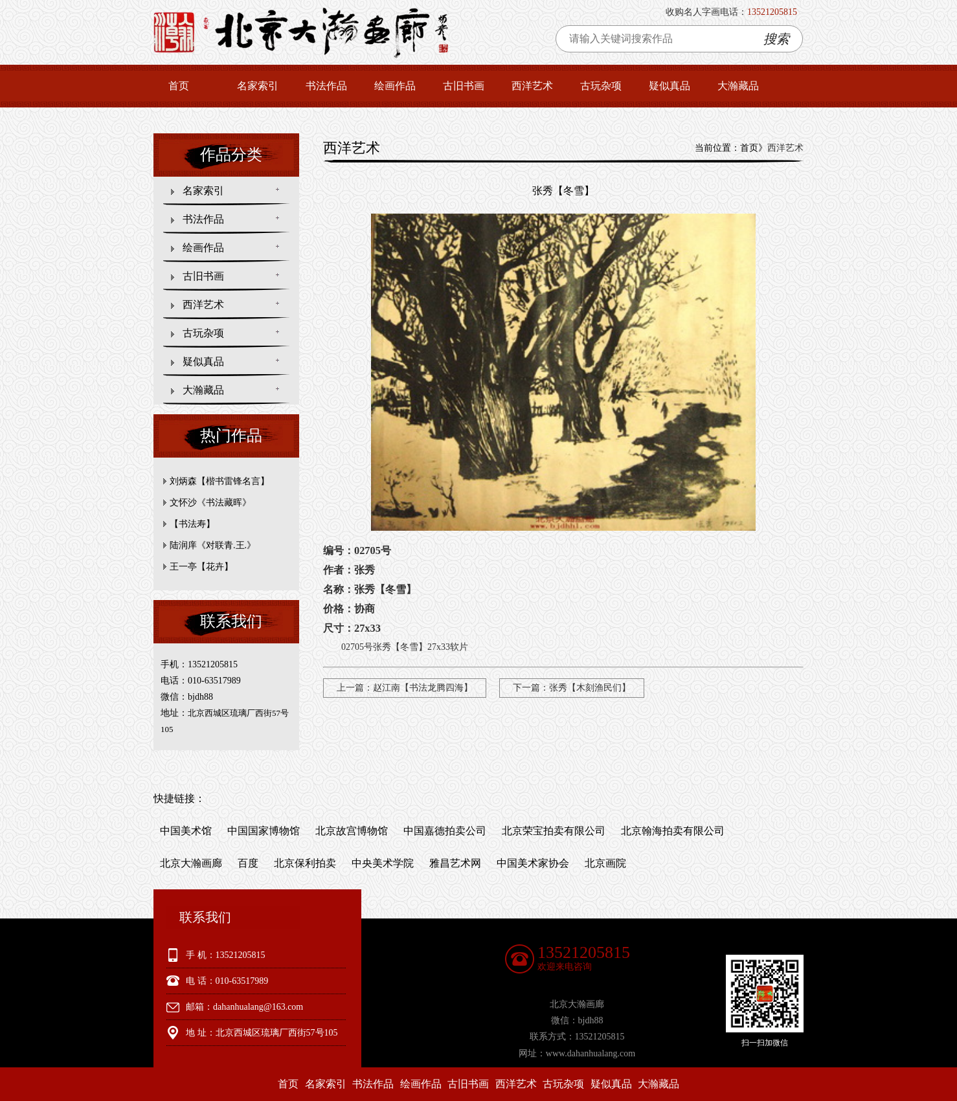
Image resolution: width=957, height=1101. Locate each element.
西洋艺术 (532, 85)
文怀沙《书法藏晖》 (210, 502)
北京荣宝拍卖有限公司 (553, 830)
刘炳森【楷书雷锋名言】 (219, 481)
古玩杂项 (601, 85)
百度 (248, 863)
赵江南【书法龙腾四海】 (423, 688)
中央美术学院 (383, 863)
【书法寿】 (192, 524)
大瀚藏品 (738, 85)
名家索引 (257, 85)
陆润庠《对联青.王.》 (213, 545)
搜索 (776, 39)
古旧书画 (463, 85)
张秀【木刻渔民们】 (590, 688)
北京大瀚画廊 (191, 863)
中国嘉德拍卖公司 (444, 830)
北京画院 (605, 863)
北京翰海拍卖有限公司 (673, 830)
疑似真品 (669, 85)
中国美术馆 (186, 830)
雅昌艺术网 (455, 863)
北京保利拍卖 (305, 863)
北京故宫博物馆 (351, 830)
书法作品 (326, 85)
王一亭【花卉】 (201, 567)
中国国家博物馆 (263, 830)
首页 (178, 85)
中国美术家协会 (533, 863)
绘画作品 (395, 85)
